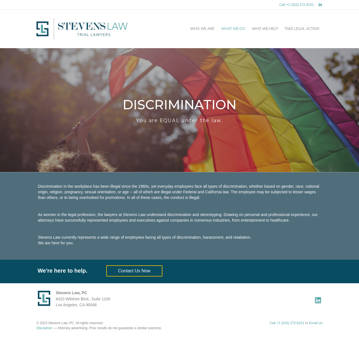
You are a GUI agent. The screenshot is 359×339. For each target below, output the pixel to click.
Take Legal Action (302, 28)
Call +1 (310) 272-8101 (296, 5)
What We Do (233, 28)
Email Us (316, 323)
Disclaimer (44, 328)
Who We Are (202, 28)
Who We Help (265, 28)
